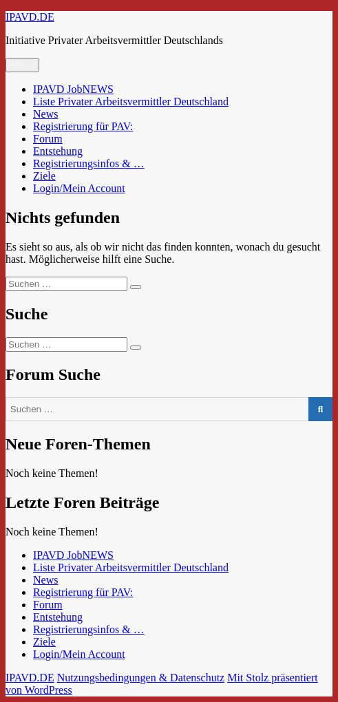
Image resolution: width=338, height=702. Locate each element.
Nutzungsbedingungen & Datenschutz (141, 677)
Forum (48, 139)
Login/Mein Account (79, 188)
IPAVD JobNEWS (73, 89)
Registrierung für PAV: (83, 126)
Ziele (44, 176)
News (45, 114)
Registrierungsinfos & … (89, 163)
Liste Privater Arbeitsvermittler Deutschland (131, 101)
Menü (22, 65)
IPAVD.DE (30, 17)
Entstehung (58, 151)
